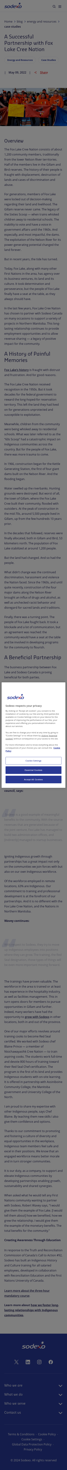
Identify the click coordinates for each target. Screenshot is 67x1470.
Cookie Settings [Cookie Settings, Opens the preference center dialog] (33, 760)
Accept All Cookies (33, 779)
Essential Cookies (33, 770)
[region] (33, 735)
